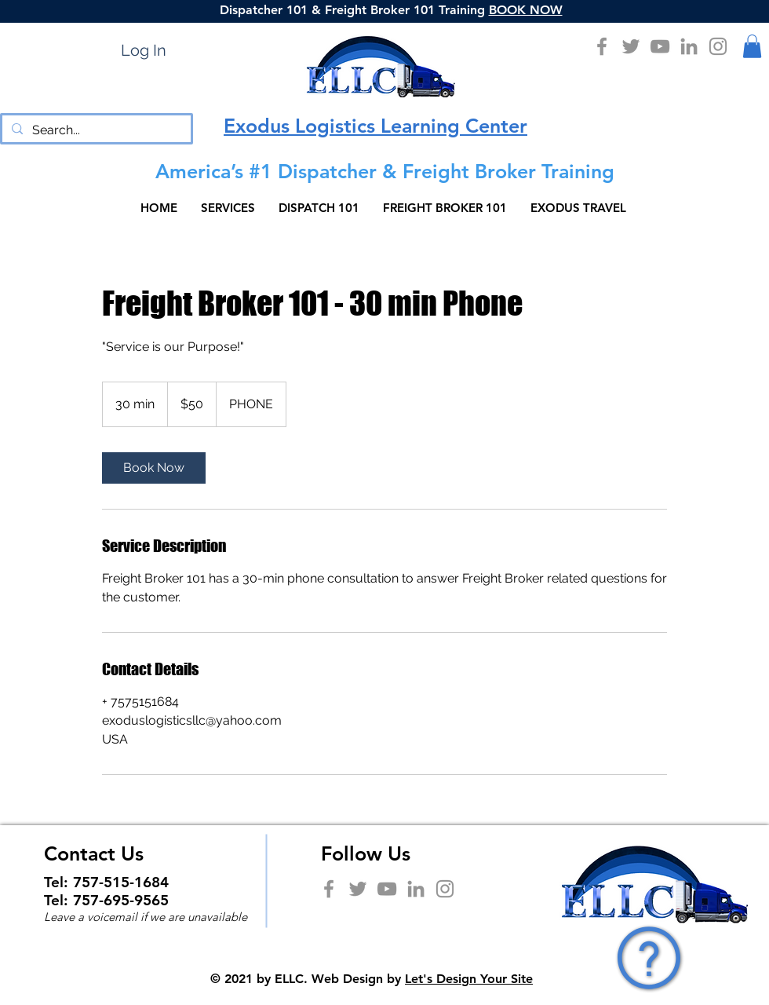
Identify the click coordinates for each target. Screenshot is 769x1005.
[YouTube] (660, 46)
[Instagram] (718, 46)
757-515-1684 (121, 882)
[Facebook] (602, 46)
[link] (154, 468)
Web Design (347, 978)
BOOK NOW (526, 9)
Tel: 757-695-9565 (106, 900)
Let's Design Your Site (469, 978)
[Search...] (95, 130)
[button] (752, 46)
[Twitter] (631, 46)
